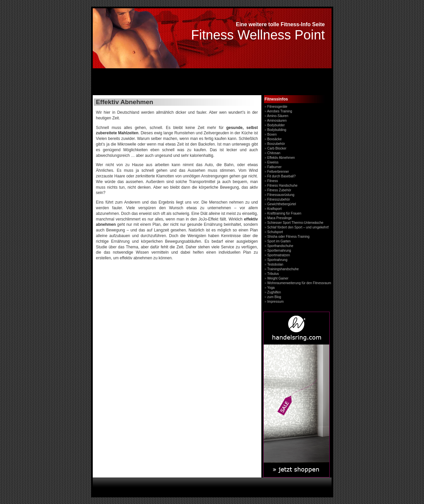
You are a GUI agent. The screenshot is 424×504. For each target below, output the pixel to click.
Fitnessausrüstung (280, 195)
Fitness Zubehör (279, 190)
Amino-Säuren (277, 116)
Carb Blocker (277, 148)
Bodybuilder (276, 125)
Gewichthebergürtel (281, 204)
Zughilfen (274, 292)
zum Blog (274, 297)
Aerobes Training (279, 111)
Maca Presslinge (279, 218)
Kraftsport (274, 209)
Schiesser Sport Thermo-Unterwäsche (295, 222)
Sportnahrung (277, 260)
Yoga (271, 287)
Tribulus (273, 274)
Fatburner (274, 167)
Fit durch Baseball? (281, 176)
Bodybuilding (276, 130)
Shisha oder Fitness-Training (288, 236)
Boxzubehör (276, 144)
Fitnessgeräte (277, 106)
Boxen (272, 134)
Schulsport (275, 232)
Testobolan (275, 264)
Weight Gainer (278, 278)
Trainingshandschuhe (283, 269)
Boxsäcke (274, 139)
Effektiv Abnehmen (281, 157)
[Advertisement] (170, 83)
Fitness (272, 181)
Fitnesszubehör (278, 199)
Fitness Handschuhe (282, 185)
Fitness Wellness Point (258, 35)
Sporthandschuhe (280, 246)
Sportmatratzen (278, 255)
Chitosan (273, 153)
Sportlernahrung (279, 250)
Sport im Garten (279, 241)
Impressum (275, 301)
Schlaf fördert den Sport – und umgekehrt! (298, 227)
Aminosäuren (277, 120)
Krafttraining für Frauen (284, 213)
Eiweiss (273, 162)
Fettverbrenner (278, 171)
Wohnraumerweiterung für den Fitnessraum (299, 283)
